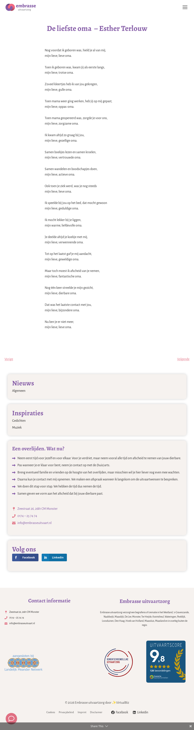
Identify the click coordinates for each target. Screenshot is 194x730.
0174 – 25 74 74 (27, 516)
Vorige (9, 359)
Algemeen (18, 391)
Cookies (50, 712)
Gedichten (19, 420)
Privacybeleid (66, 712)
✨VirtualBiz (120, 702)
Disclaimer (96, 712)
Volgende (183, 359)
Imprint (82, 712)
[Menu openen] (184, 7)
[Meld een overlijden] (11, 718)
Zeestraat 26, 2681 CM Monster (37, 509)
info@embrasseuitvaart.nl (34, 523)
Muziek (17, 427)
